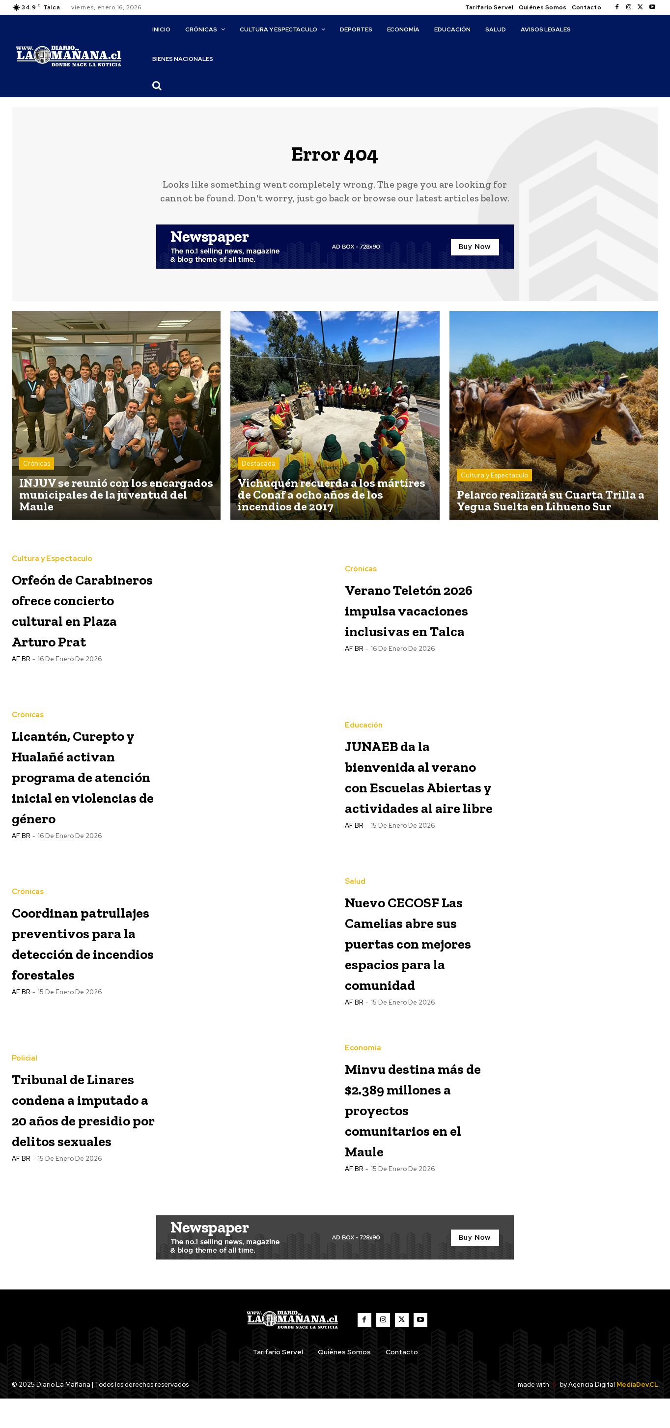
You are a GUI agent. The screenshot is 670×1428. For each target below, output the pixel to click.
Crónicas (36, 471)
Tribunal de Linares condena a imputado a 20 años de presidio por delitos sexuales (86, 1138)
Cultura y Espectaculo (494, 482)
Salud (355, 885)
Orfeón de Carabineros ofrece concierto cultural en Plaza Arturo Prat (85, 616)
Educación (364, 707)
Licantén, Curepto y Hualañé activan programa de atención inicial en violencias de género (86, 787)
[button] (156, 85)
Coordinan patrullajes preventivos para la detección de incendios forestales (69, 965)
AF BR (21, 687)
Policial (24, 1067)
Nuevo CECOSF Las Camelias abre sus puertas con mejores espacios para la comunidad (416, 965)
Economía (363, 1067)
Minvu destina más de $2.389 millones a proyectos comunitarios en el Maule (419, 1138)
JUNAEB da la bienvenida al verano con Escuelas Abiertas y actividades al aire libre (408, 787)
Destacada (259, 471)
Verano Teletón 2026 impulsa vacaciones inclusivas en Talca (414, 616)
